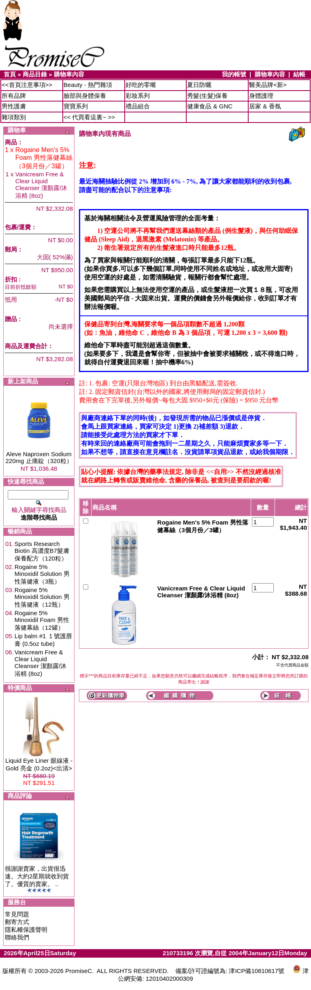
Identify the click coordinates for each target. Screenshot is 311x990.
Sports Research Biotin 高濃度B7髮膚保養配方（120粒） (42, 551)
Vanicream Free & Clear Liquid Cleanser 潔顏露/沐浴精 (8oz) (40, 663)
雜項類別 (14, 117)
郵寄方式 (17, 921)
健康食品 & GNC (209, 106)
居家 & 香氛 (265, 106)
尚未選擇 (61, 326)
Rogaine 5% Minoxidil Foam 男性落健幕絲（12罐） (42, 620)
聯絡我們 (17, 937)
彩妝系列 (138, 95)
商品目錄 (35, 74)
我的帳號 (234, 74)
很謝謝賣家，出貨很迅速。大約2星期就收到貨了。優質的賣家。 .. (37, 876)
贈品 (11, 318)
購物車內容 (69, 74)
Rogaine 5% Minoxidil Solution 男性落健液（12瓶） (42, 597)
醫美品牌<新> (268, 84)
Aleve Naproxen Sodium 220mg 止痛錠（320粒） (38, 457)
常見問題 (17, 914)
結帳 (299, 74)
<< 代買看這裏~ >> (89, 117)
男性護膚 (14, 106)
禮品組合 (138, 106)
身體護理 (261, 95)
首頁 (10, 74)
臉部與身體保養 (85, 95)
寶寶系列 (76, 106)
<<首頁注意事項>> (27, 84)
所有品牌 (14, 95)
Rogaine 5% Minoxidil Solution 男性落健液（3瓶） (42, 574)
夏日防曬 (199, 84)
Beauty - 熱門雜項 (88, 84)
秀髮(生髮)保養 (207, 95)
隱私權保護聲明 (26, 929)
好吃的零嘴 (141, 84)
